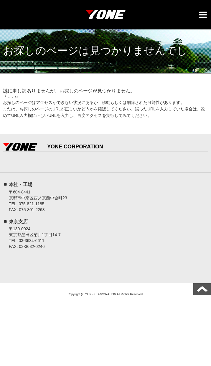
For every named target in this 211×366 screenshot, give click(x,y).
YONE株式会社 (105, 16)
